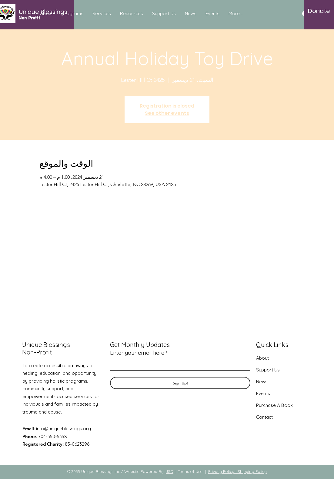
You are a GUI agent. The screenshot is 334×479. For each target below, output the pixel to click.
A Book (284, 405)
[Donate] (319, 11)
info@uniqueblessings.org (63, 428)
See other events (167, 113)
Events (263, 393)
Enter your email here (137, 353)
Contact (264, 417)
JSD (169, 471)
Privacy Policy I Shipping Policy (237, 471)
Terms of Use (190, 471)
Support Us (268, 370)
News (262, 381)
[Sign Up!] (180, 383)
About (262, 358)
